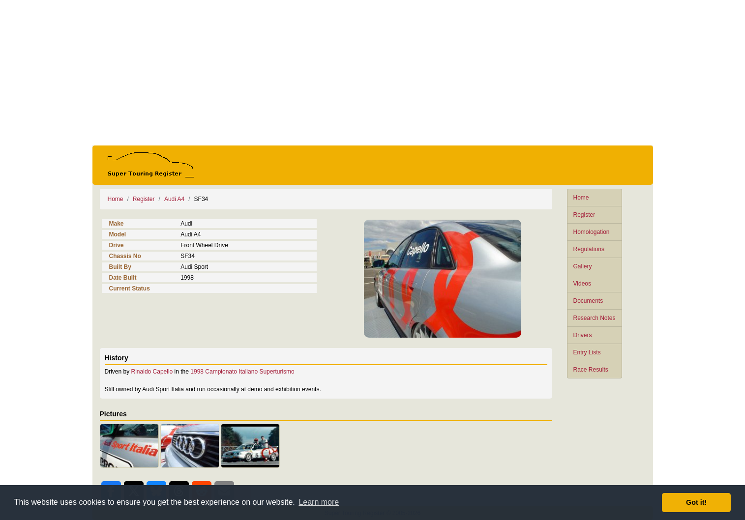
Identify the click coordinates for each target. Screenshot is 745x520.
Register (584, 214)
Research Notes (594, 318)
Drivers (582, 335)
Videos (582, 283)
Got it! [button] (696, 502)
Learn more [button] (318, 502)
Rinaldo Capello (152, 371)
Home (581, 197)
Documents (588, 300)
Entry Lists (587, 352)
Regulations (588, 249)
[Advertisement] (373, 73)
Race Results (590, 369)
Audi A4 (174, 199)
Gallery (582, 266)
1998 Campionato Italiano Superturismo (242, 371)
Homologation (591, 232)
